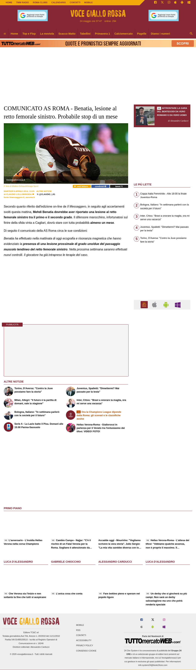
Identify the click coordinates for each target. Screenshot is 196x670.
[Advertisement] (162, 459)
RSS (78, 630)
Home (9, 2)
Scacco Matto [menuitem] (67, 33)
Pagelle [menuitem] (141, 33)
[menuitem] (5, 34)
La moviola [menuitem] (47, 33)
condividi (100, 186)
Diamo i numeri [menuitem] (160, 33)
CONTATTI (75, 2)
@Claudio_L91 (46, 194)
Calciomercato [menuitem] (123, 33)
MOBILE (88, 2)
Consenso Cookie (86, 651)
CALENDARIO (58, 2)
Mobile (80, 625)
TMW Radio (22, 2)
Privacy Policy (84, 645)
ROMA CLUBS (40, 2)
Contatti (81, 635)
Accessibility (83, 640)
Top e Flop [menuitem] (29, 33)
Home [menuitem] (14, 33)
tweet (119, 186)
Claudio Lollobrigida (19, 194)
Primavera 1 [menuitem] (102, 33)
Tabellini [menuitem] (85, 33)
